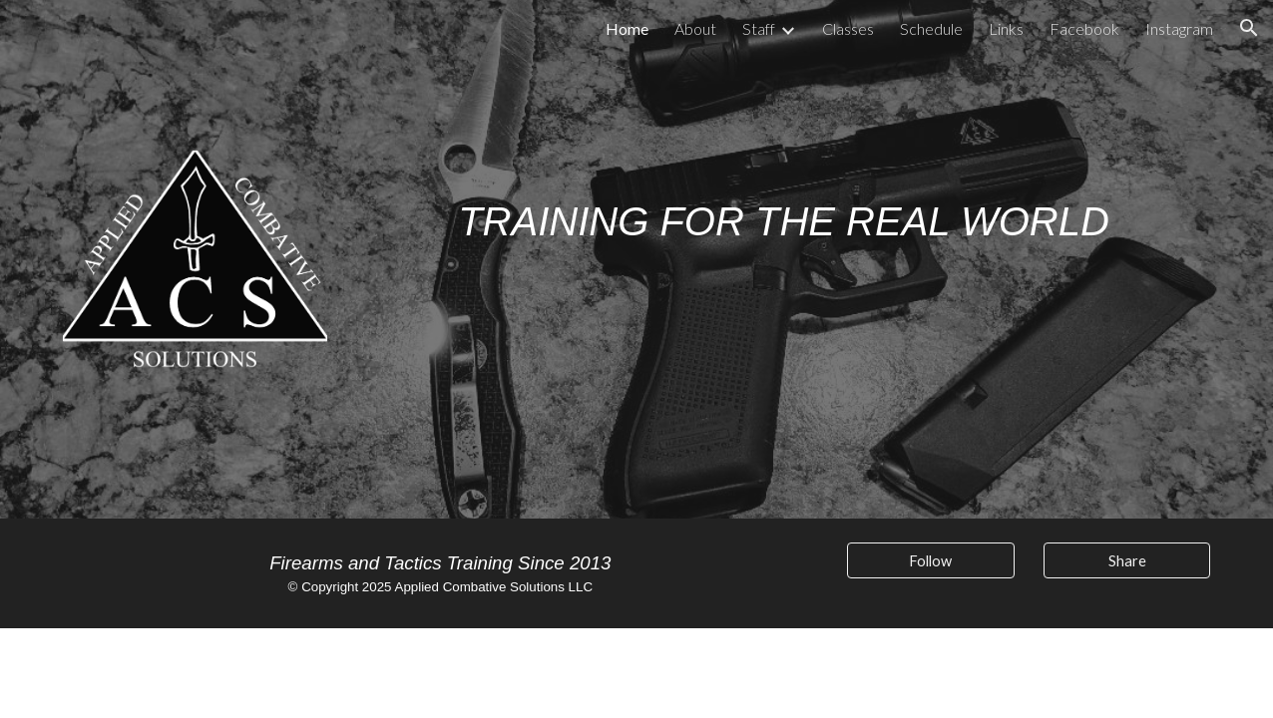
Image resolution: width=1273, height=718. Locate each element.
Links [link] (1006, 28)
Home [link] (627, 28)
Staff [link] (758, 28)
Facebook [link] (1084, 28)
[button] (1249, 28)
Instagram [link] (1179, 28)
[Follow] (930, 560)
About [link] (695, 28)
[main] (784, 207)
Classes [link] (848, 28)
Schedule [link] (931, 28)
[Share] (1127, 560)
